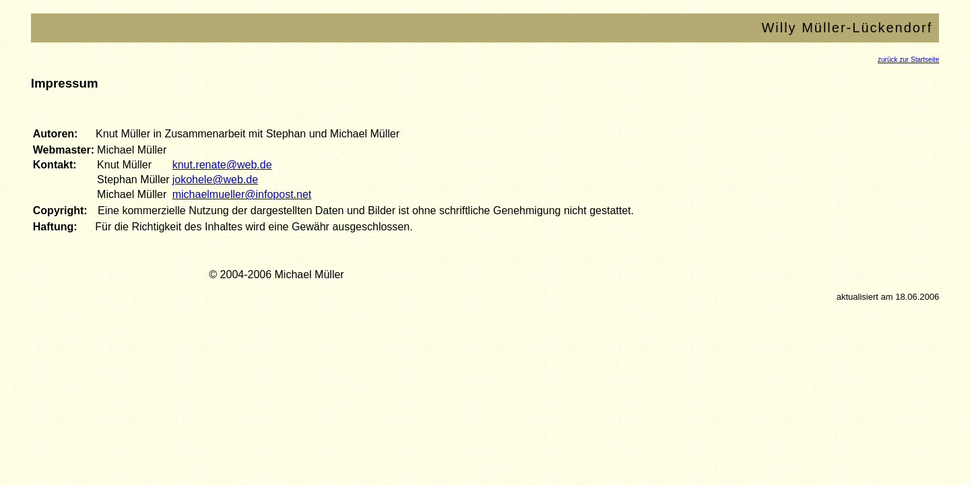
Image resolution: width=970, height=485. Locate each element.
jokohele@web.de (215, 179)
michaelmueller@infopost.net (242, 194)
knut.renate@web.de (222, 164)
